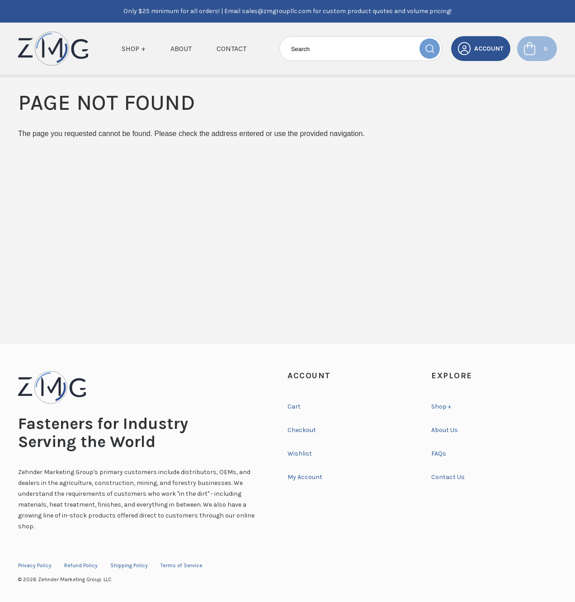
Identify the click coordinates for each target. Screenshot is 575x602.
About (181, 48)
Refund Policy (81, 565)
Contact (231, 48)
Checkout (302, 430)
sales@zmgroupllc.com (276, 11)
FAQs (438, 453)
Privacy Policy (35, 565)
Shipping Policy (129, 565)
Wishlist (300, 453)
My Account (305, 477)
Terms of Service (181, 565)
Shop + (134, 48)
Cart (294, 406)
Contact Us (448, 477)
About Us (444, 430)
